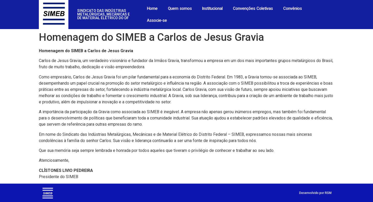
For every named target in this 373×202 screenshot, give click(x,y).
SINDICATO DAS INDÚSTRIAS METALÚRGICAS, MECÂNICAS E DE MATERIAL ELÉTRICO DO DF (103, 14)
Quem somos (180, 8)
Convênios (292, 8)
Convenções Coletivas (253, 8)
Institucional (212, 8)
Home (152, 8)
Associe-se (157, 20)
